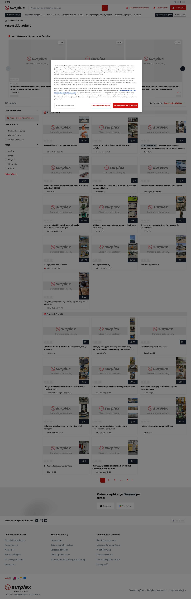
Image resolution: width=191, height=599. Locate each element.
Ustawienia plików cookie (65, 105)
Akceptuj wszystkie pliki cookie (125, 105)
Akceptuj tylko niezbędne (100, 105)
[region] (96, 86)
